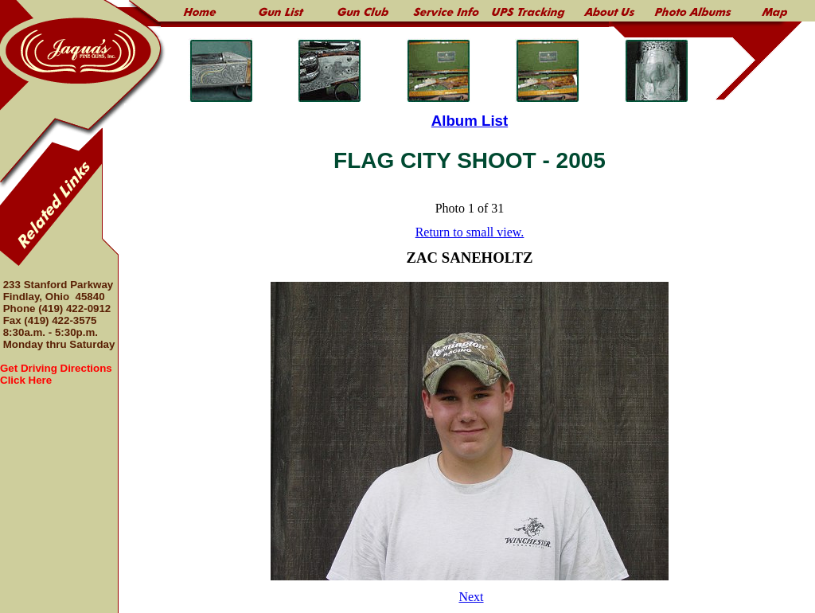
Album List (469, 120)
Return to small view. (469, 232)
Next (470, 596)
